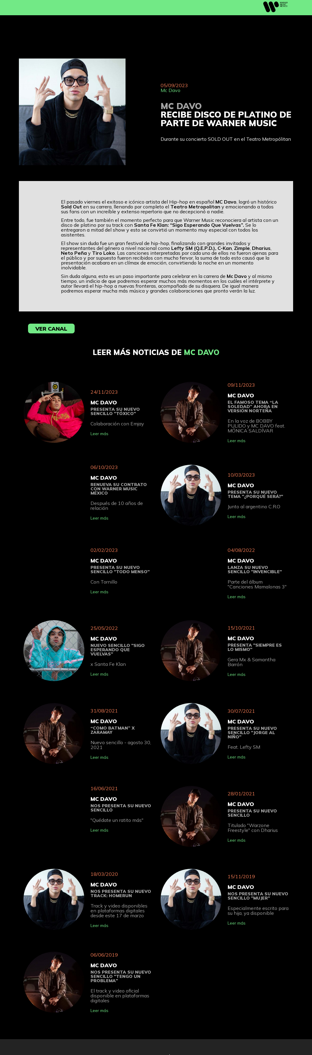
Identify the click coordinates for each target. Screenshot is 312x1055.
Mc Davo (170, 90)
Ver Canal (51, 328)
